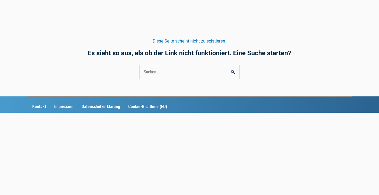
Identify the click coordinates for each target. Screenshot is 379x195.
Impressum (63, 106)
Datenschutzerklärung (101, 106)
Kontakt (39, 106)
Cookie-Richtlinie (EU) (147, 106)
